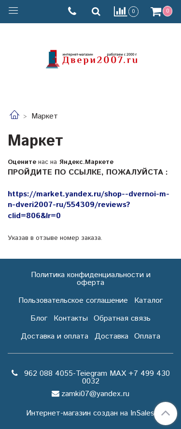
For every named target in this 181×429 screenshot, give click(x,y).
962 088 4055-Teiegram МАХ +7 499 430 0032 (96, 377)
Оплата (147, 336)
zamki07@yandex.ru (95, 393)
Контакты (71, 318)
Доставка (111, 336)
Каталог (148, 300)
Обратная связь (122, 318)
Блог (38, 318)
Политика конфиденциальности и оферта (91, 278)
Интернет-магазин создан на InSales (90, 413)
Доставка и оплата (54, 336)
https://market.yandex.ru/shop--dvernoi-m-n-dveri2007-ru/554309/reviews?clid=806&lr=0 (88, 205)
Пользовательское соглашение (73, 300)
